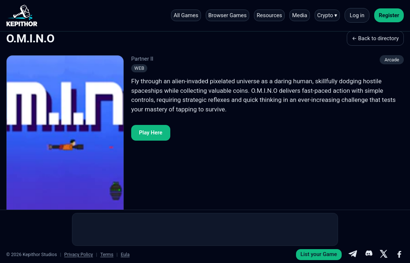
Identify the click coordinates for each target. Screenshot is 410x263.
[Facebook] (399, 254)
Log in (357, 15)
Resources (269, 15)
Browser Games (227, 15)
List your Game (318, 254)
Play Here (150, 132)
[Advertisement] (205, 229)
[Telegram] (352, 254)
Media (299, 15)
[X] (383, 254)
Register (389, 15)
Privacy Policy (78, 254)
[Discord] (368, 254)
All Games (186, 15)
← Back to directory (375, 38)
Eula (125, 254)
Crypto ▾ (327, 15)
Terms (106, 254)
